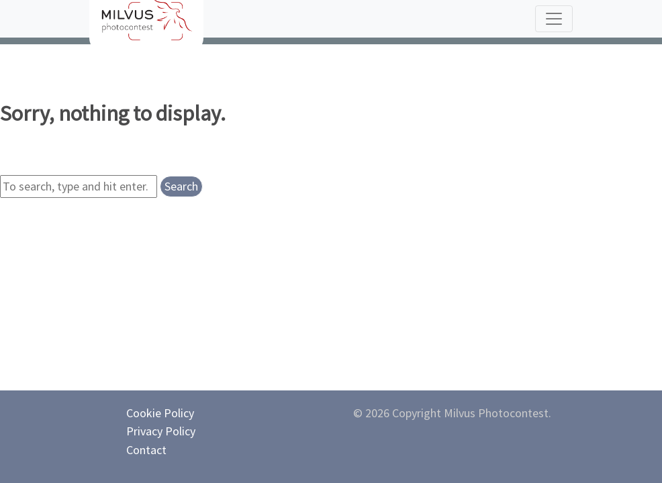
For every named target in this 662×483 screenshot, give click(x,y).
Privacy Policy (160, 431)
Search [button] (181, 186)
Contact (146, 450)
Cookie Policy (160, 413)
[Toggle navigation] (554, 18)
